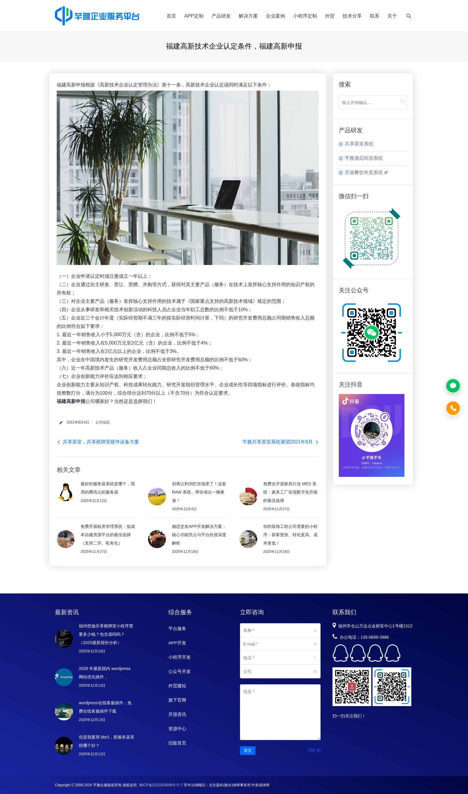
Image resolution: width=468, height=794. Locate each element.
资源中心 (177, 728)
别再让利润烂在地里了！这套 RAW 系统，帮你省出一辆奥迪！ (199, 492)
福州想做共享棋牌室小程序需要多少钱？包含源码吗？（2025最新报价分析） (106, 634)
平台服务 (177, 628)
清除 (311, 750)
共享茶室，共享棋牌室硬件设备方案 (101, 441)
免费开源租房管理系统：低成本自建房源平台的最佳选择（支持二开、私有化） (108, 534)
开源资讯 (177, 714)
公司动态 (103, 422)
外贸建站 (177, 685)
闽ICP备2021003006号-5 (161, 785)
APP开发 (177, 642)
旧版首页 (177, 742)
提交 (248, 750)
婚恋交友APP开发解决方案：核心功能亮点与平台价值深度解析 (199, 534)
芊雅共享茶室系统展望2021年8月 (277, 441)
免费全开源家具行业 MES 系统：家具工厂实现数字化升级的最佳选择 (290, 492)
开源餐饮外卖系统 (366, 172)
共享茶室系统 (359, 143)
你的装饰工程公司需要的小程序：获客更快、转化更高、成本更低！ (290, 534)
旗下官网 (177, 699)
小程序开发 (179, 657)
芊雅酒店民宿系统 (364, 158)
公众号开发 (179, 671)
